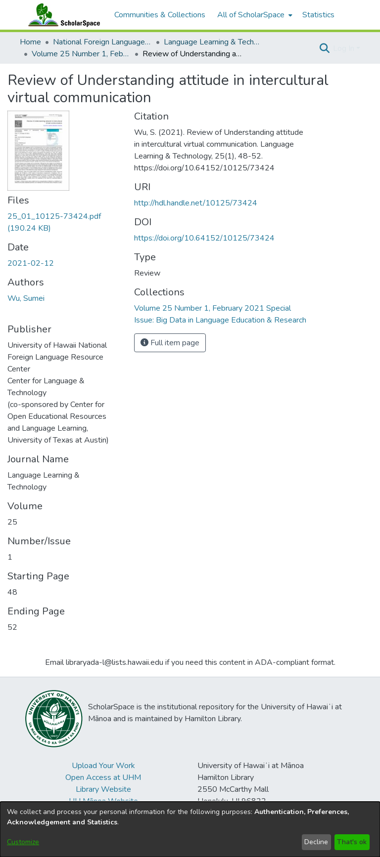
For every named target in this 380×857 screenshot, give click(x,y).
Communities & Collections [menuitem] (159, 14)
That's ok (352, 842)
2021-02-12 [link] (30, 263)
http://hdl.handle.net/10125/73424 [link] (195, 203)
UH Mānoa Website (103, 801)
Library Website (103, 789)
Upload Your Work (103, 765)
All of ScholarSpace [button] (251, 14)
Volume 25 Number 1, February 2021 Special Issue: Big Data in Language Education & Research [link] (81, 53)
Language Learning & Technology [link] (213, 42)
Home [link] (30, 42)
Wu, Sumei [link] (26, 298)
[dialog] (190, 829)
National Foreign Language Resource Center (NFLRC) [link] (102, 42)
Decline (316, 842)
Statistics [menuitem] (318, 14)
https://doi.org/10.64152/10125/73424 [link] (204, 238)
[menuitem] (253, 15)
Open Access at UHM (103, 777)
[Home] (61, 14)
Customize (23, 842)
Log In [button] (344, 48)
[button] (324, 48)
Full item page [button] (170, 342)
